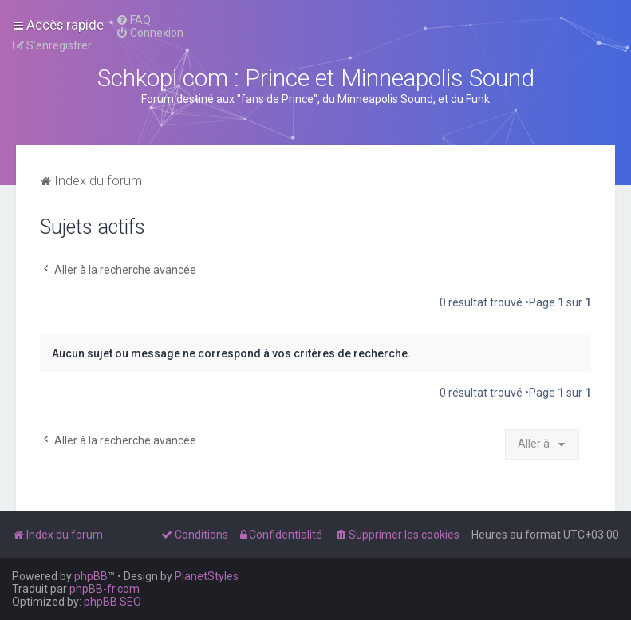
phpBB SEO (112, 601)
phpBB (91, 576)
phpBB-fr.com (104, 588)
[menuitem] (133, 20)
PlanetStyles (207, 576)
